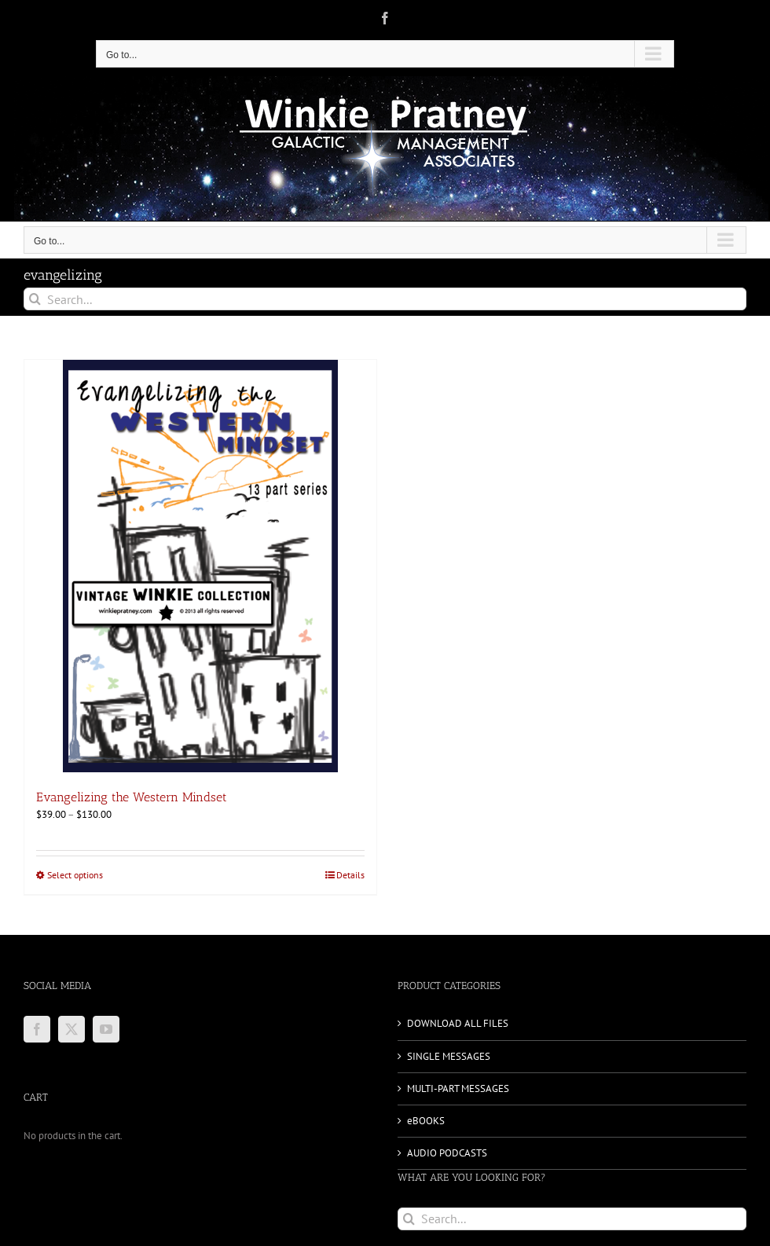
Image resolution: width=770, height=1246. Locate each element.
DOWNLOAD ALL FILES (457, 1023)
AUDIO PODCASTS (447, 1153)
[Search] (35, 299)
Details (350, 875)
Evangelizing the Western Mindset (131, 797)
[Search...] (385, 299)
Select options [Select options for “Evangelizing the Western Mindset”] (75, 875)
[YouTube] (106, 1029)
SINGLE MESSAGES (448, 1056)
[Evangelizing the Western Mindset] (200, 566)
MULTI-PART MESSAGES (458, 1088)
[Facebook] (37, 1029)
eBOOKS (426, 1120)
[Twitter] (71, 1029)
